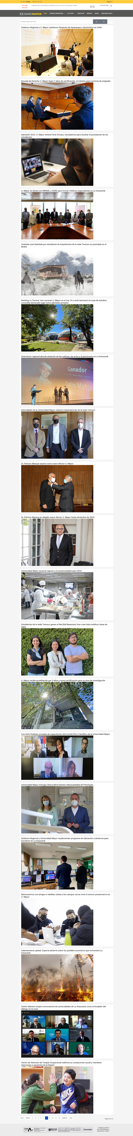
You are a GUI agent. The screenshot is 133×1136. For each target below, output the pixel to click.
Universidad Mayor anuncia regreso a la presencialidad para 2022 (51, 570)
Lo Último (70, 13)
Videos (97, 13)
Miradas (89, 13)
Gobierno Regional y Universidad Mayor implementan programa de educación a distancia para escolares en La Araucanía (64, 839)
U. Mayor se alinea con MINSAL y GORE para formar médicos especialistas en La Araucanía (63, 190)
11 (56, 1118)
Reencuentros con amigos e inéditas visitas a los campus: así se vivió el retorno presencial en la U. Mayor (65, 895)
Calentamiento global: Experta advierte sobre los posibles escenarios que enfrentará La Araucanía (61, 952)
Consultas (25, 2)
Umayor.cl (109, 2)
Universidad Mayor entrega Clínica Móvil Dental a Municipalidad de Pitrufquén (57, 784)
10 (52, 1118)
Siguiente (64, 1118)
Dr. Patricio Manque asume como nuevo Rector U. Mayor (47, 463)
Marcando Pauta (106, 13)
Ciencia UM (80, 13)
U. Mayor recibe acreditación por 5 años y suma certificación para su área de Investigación (63, 680)
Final (70, 1118)
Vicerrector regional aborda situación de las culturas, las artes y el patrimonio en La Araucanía (64, 356)
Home (45, 13)
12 (59, 1118)
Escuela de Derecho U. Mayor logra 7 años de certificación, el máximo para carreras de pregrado (66, 81)
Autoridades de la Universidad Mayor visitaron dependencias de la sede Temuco (58, 410)
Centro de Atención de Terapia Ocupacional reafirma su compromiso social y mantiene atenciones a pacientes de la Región (61, 1064)
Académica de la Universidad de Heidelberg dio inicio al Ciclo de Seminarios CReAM (54, 5)
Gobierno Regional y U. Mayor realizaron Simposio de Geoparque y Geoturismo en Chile (61, 27)
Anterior (28, 1118)
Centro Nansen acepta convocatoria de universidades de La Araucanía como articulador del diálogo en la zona (63, 1008)
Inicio (22, 1118)
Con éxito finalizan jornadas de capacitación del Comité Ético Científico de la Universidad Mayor (65, 734)
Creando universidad (56, 13)
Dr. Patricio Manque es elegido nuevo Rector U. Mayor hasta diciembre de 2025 (57, 517)
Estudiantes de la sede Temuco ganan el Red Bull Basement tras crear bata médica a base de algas (64, 625)
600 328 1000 (37, 2)
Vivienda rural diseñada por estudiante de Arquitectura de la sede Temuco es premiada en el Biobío (63, 245)
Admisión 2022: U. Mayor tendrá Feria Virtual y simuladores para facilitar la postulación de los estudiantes (64, 136)
